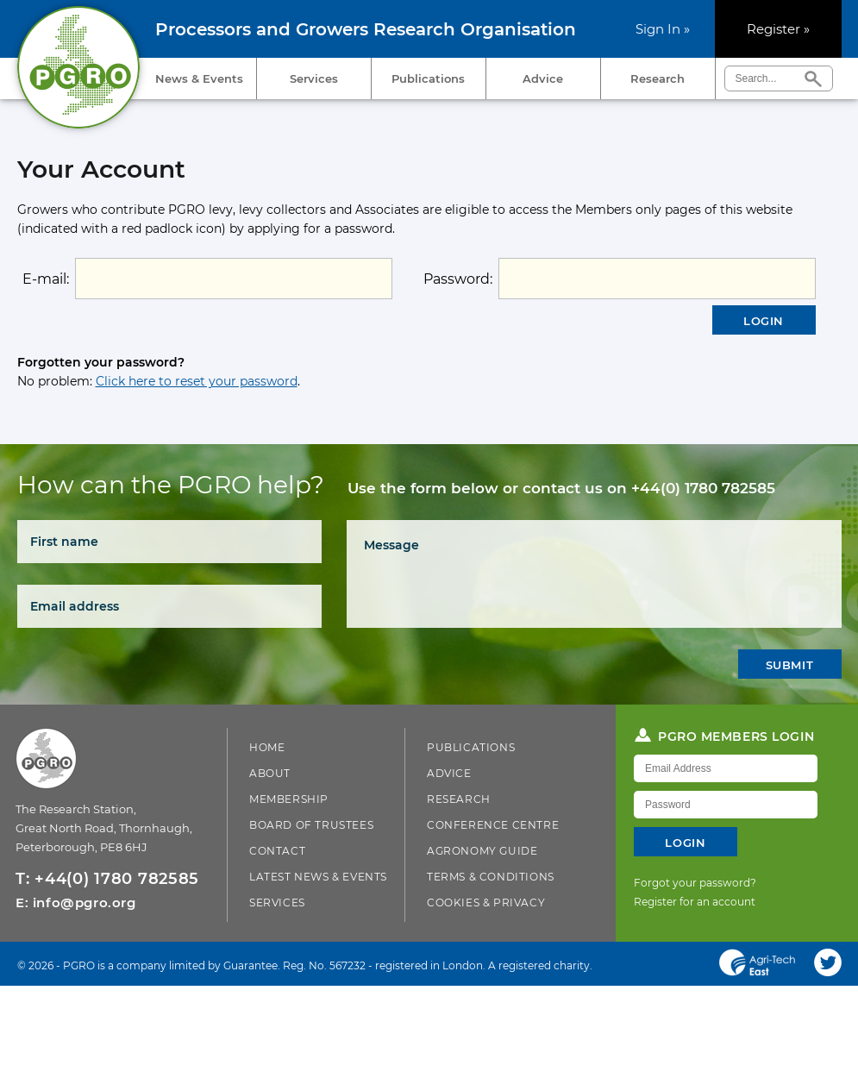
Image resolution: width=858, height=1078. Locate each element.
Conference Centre (493, 824)
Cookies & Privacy (486, 902)
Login (763, 321)
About (270, 773)
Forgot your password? (695, 882)
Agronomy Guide (482, 850)
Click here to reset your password (196, 381)
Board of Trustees (311, 824)
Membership (289, 799)
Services (314, 78)
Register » (778, 29)
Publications (428, 78)
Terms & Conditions (490, 876)
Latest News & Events (318, 876)
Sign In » (663, 29)
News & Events (199, 78)
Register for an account (694, 901)
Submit (790, 665)
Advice (543, 78)
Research (657, 78)
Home (267, 747)
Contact (277, 850)
